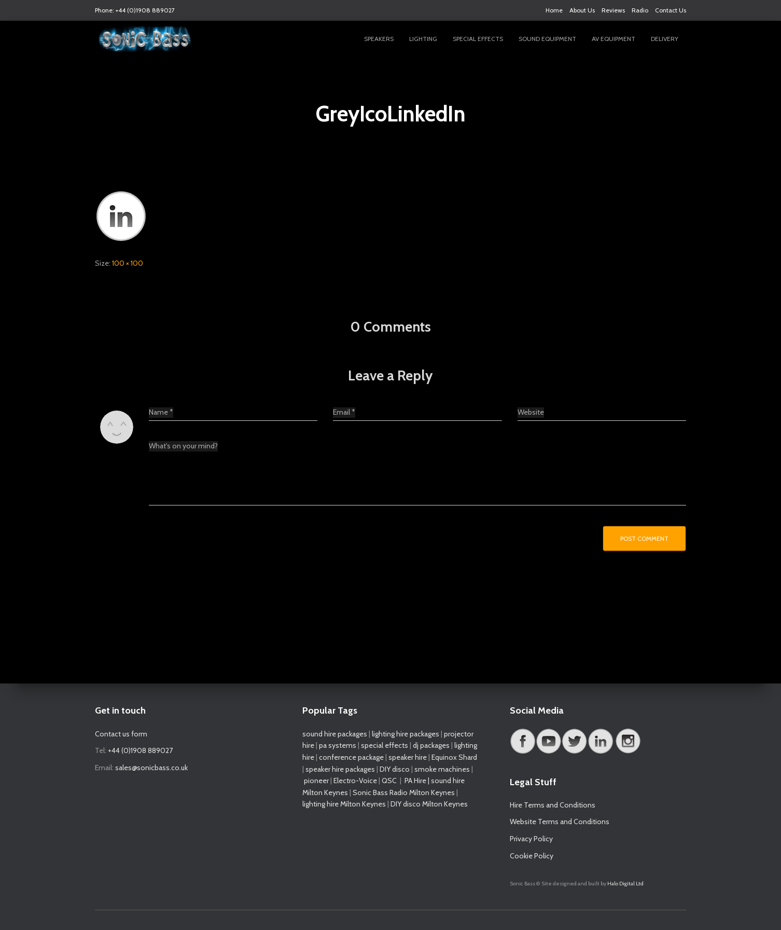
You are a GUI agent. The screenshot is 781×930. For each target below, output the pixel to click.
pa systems (337, 745)
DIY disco (395, 769)
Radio (640, 10)
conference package (351, 757)
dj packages (431, 745)
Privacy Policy (531, 838)
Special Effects (478, 39)
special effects (384, 745)
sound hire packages (334, 733)
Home (554, 10)
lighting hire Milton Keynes (344, 804)
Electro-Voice (355, 780)
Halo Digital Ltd (625, 883)
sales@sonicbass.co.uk (151, 767)
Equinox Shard (454, 757)
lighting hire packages (405, 733)
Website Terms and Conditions (559, 821)
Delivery (664, 39)
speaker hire (407, 757)
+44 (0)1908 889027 (140, 750)
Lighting (423, 39)
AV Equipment (613, 39)
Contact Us (670, 10)
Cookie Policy (531, 855)
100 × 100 (127, 263)
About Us (582, 10)
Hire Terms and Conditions (552, 805)
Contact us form (121, 733)
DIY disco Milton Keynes (429, 804)
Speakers (379, 39)
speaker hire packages (340, 769)
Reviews (613, 10)
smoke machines (442, 769)
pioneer (316, 780)
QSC (389, 780)
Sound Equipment (547, 39)
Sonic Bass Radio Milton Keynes (404, 792)
